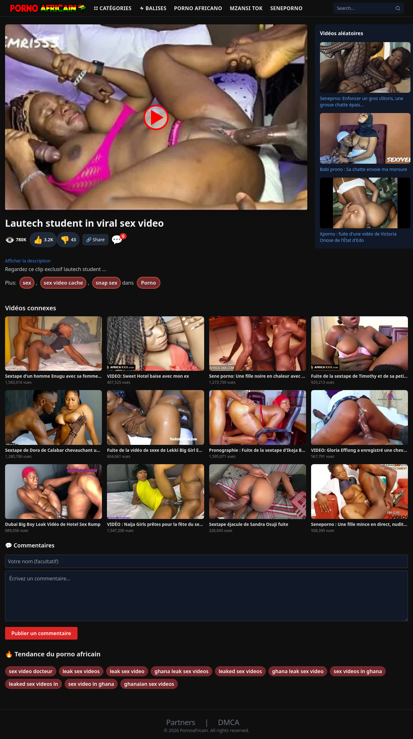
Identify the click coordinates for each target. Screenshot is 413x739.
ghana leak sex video (298, 671)
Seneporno (286, 8)
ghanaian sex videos (149, 683)
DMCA (228, 722)
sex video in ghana (91, 683)
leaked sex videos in (33, 683)
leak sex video (127, 671)
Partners (181, 722)
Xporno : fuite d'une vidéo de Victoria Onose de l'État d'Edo (358, 237)
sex (27, 282)
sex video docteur (31, 671)
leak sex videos (81, 671)
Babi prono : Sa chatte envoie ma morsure (363, 169)
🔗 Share (95, 240)
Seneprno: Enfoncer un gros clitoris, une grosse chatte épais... (361, 101)
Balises (152, 8)
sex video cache (63, 282)
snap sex (106, 282)
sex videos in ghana (358, 671)
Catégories (112, 8)
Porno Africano (198, 8)
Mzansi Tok (246, 8)
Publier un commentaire (41, 633)
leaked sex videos (240, 671)
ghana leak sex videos (181, 671)
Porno (148, 282)
